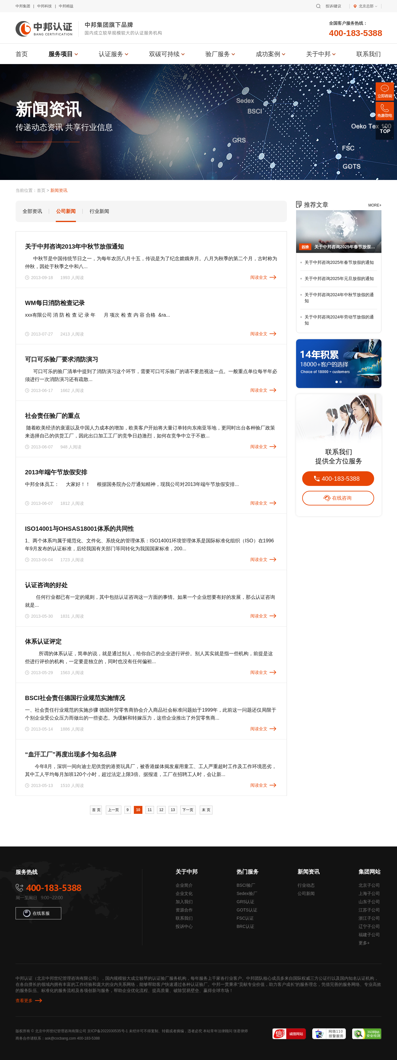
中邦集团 (23, 6)
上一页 (113, 810)
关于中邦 (318, 54)
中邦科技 (44, 6)
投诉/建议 (333, 6)
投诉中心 (184, 926)
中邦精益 (66, 6)
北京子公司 (369, 885)
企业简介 (184, 885)
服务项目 (60, 54)
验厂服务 (218, 54)
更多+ (364, 942)
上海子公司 (369, 893)
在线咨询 (342, 498)
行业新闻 (99, 211)
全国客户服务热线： (348, 23)
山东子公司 (369, 901)
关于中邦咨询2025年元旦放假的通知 (339, 278)
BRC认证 (245, 926)
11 (150, 810)
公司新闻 (66, 211)
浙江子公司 (369, 918)
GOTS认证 (247, 909)
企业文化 (184, 893)
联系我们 (368, 54)
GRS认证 (245, 901)
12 (161, 810)
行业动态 (306, 885)
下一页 (188, 810)
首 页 (96, 810)
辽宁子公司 (369, 926)
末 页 (206, 810)
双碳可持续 (164, 54)
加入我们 (184, 901)
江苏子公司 (369, 909)
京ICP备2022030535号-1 (107, 1031)
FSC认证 (245, 918)
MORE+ (374, 205)
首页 (22, 54)
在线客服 (36, 913)
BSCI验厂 (246, 885)
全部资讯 (32, 211)
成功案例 (268, 54)
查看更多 (24, 1000)
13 (173, 810)
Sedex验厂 (247, 893)
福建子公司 (369, 934)
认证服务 (111, 54)
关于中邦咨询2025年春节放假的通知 (346, 246)
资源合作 (184, 909)
